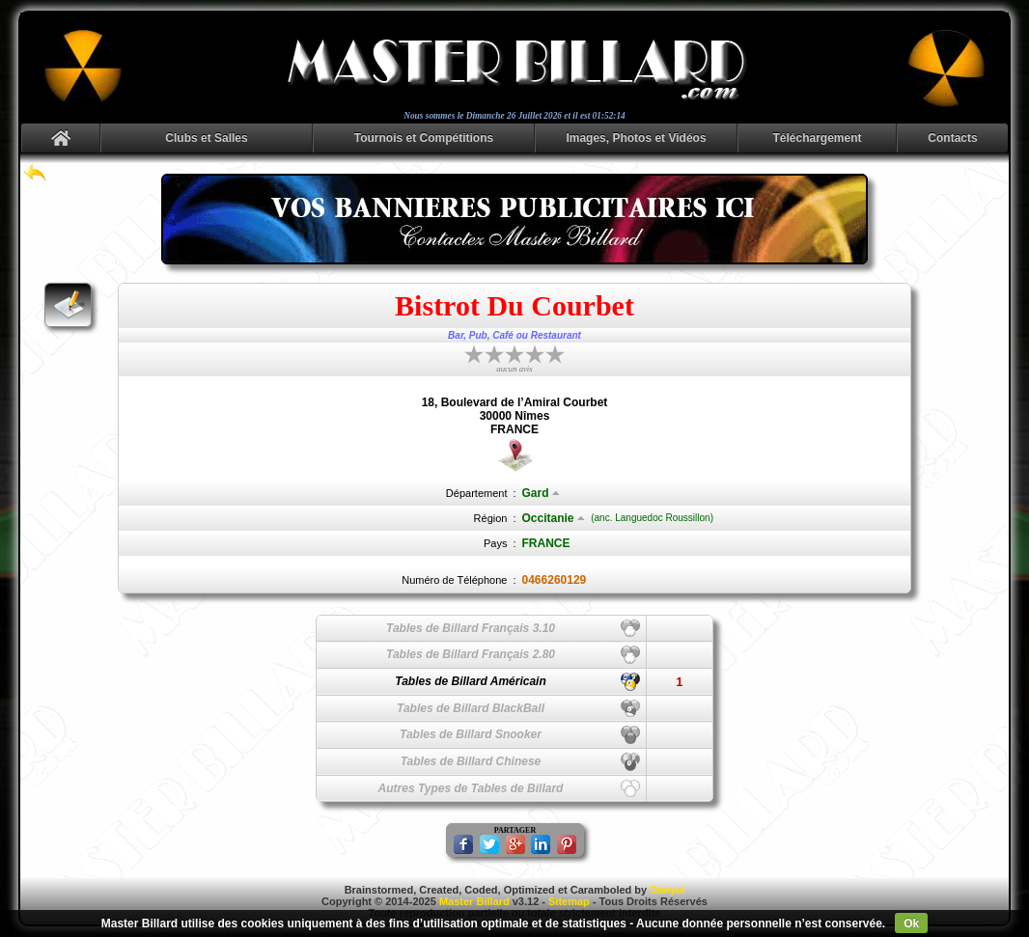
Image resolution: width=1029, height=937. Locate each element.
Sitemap (569, 901)
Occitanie (553, 518)
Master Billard (474, 901)
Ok (911, 923)
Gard (541, 493)
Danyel (667, 890)
